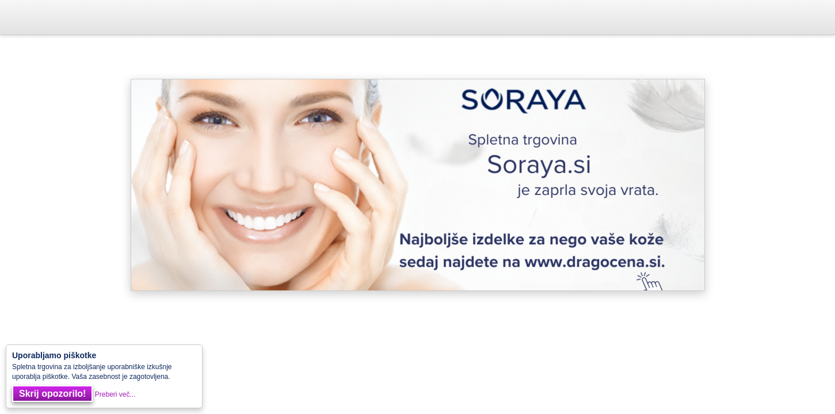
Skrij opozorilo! (52, 393)
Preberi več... (115, 394)
